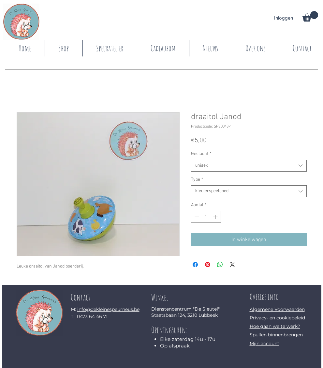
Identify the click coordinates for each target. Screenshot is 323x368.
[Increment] (216, 216)
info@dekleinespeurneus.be (108, 309)
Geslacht (201, 154)
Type (197, 179)
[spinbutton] (206, 216)
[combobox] (249, 166)
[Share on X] (232, 264)
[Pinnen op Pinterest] (208, 264)
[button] (310, 16)
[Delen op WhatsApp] (220, 264)
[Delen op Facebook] (195, 264)
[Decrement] (196, 216)
